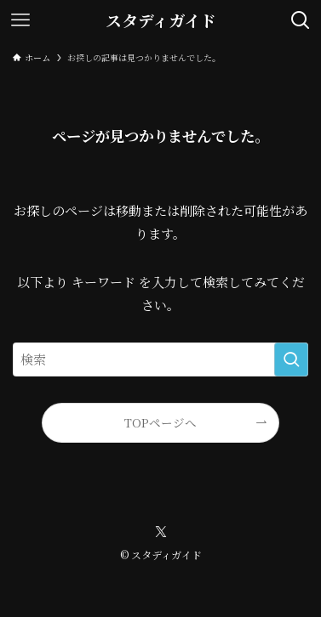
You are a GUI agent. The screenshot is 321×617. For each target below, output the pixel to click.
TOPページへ (160, 422)
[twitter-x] (161, 532)
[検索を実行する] (291, 359)
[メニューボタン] (20, 20)
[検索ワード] (160, 359)
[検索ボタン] (300, 20)
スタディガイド (161, 21)
